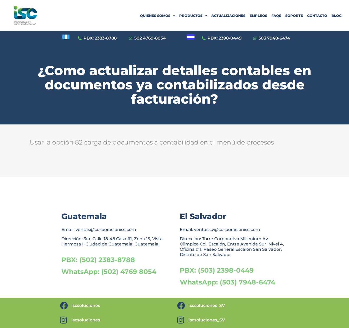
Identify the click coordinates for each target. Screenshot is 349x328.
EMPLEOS (258, 15)
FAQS (276, 15)
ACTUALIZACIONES (228, 15)
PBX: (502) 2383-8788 (98, 260)
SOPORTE (294, 15)
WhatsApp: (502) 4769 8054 (108, 272)
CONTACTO (317, 15)
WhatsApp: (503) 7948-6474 (227, 282)
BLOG (336, 15)
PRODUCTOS (193, 15)
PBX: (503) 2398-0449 (217, 270)
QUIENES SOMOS (157, 15)
